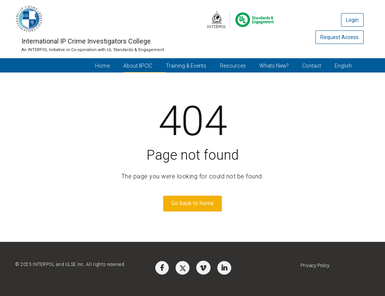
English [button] (343, 66)
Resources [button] (233, 66)
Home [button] (102, 66)
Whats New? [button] (274, 66)
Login (352, 20)
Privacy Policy (314, 265)
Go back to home (188, 203)
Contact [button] (311, 66)
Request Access (339, 37)
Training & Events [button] (186, 66)
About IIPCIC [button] (137, 66)
